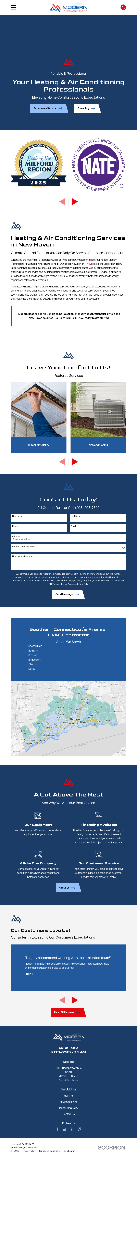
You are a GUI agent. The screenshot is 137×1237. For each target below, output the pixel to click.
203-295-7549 (68, 1052)
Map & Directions (68, 1080)
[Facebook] (57, 1129)
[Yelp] (72, 1129)
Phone (15, 526)
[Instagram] (80, 1129)
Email (73, 526)
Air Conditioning (68, 1101)
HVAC (88, 263)
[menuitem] (15, 1151)
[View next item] (74, 201)
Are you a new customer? (24, 546)
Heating (68, 1095)
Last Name (76, 516)
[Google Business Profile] (64, 1129)
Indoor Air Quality (68, 1108)
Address (16, 536)
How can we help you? (23, 556)
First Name (17, 516)
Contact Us (68, 1114)
